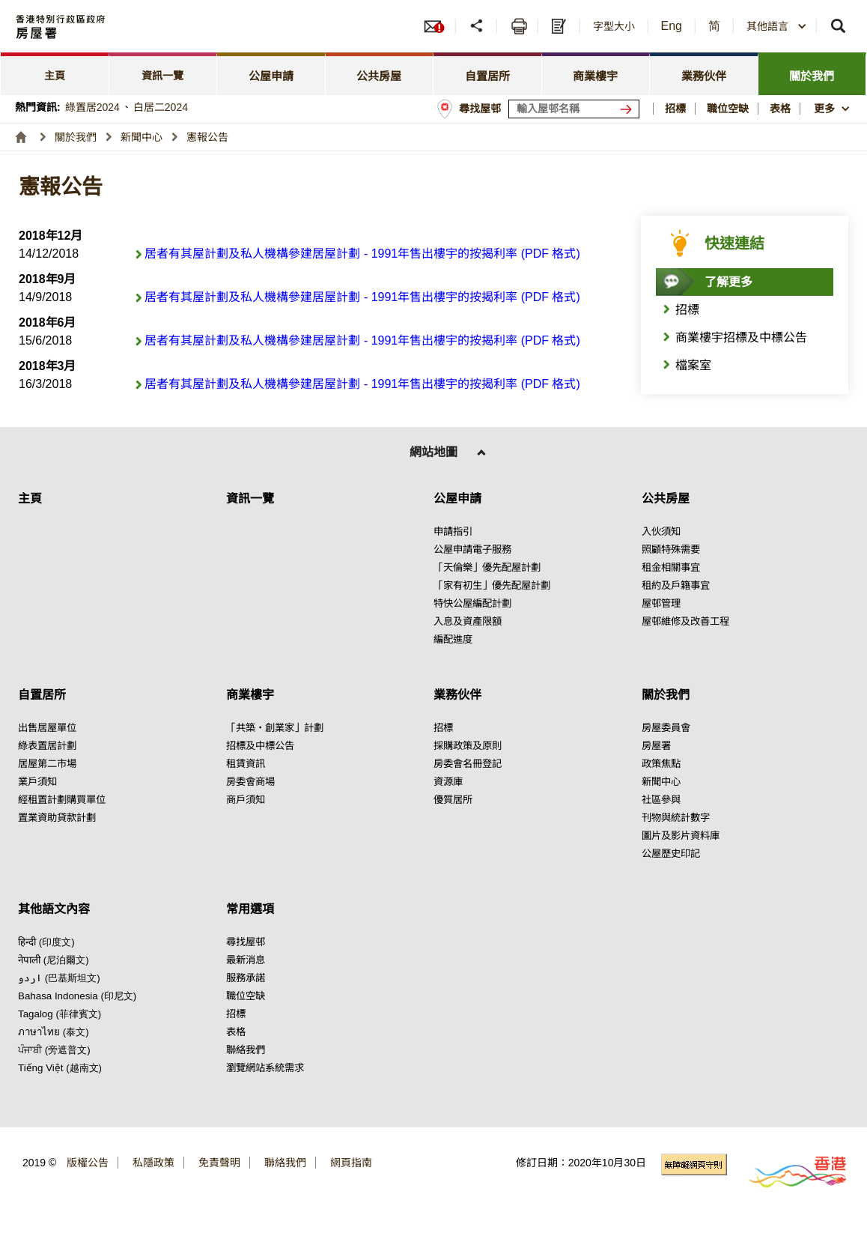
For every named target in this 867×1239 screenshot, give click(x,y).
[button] (776, 26)
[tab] (55, 73)
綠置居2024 (92, 107)
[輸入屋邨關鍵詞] (573, 109)
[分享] (478, 26)
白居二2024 (160, 107)
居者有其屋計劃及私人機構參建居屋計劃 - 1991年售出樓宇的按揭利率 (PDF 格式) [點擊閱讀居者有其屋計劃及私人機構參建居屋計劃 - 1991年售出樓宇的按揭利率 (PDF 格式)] (361, 253)
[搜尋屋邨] (629, 109)
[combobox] (776, 26)
